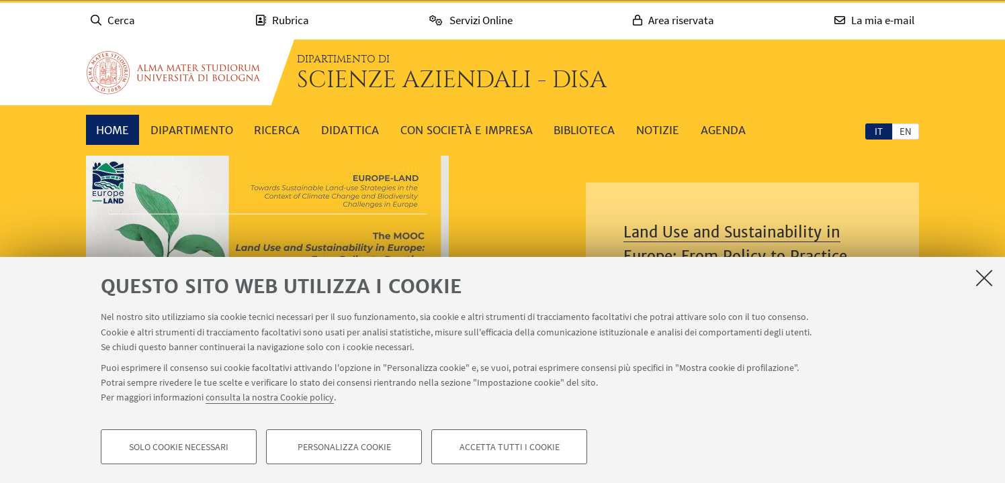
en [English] (906, 131)
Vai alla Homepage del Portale (173, 72)
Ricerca (277, 130)
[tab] (878, 130)
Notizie (657, 130)
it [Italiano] (879, 131)
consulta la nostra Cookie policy (270, 397)
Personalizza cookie (344, 447)
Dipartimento (191, 130)
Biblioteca (584, 130)
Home (112, 130)
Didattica (350, 130)
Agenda (723, 130)
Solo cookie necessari (178, 447)
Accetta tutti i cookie (510, 447)
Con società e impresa (466, 130)
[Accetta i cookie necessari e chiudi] (984, 277)
